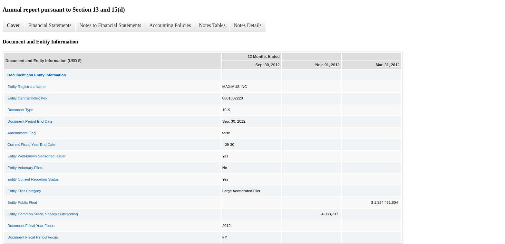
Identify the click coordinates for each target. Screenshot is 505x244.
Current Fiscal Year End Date (31, 144)
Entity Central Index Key (27, 98)
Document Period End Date (30, 121)
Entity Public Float (22, 202)
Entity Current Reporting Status (33, 179)
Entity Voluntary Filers (25, 168)
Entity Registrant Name (26, 87)
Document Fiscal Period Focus (32, 237)
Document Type (20, 110)
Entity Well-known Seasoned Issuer (36, 156)
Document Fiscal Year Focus (30, 226)
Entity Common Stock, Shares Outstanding (42, 214)
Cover (13, 25)
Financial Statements (50, 25)
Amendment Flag (21, 133)
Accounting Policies (170, 25)
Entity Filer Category (24, 191)
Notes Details (248, 25)
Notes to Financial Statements (110, 25)
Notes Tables (212, 25)
